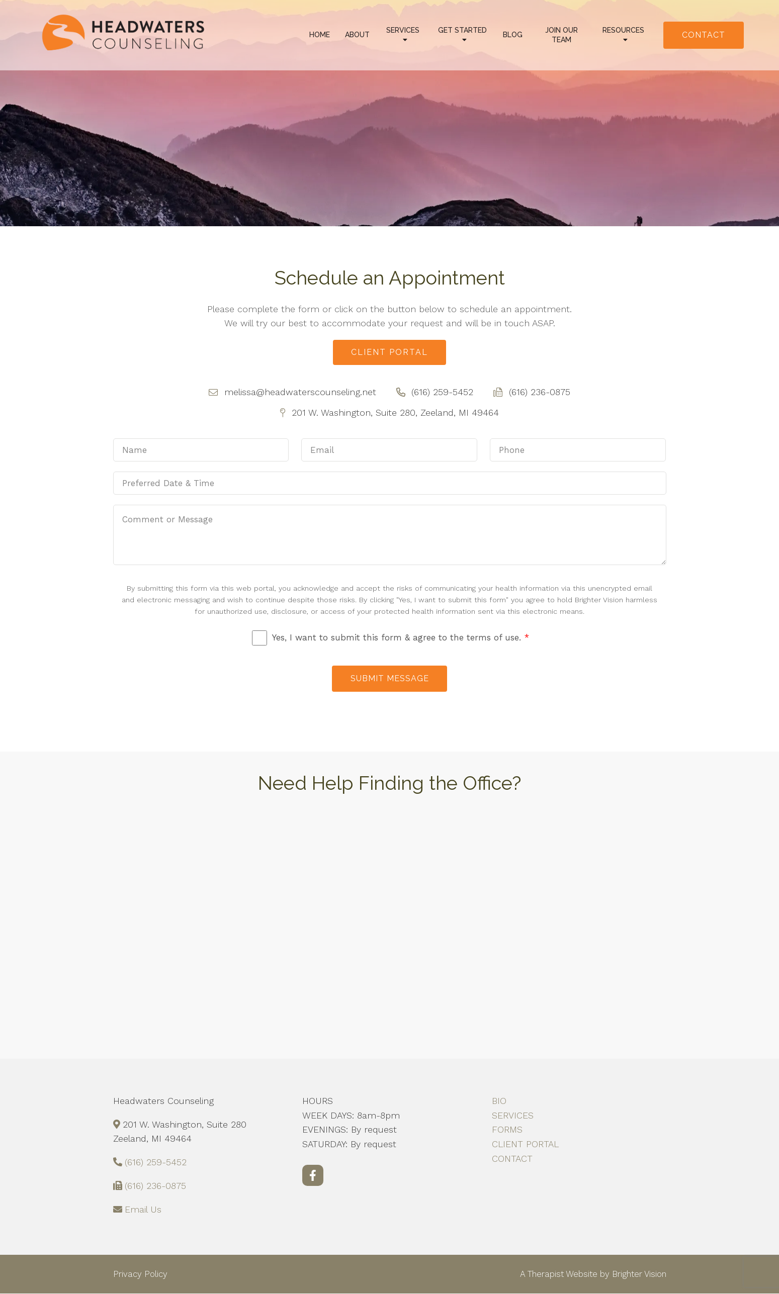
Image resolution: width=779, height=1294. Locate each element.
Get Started (462, 30)
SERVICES (513, 1116)
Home (319, 35)
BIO (499, 1101)
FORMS (507, 1130)
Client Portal (389, 352)
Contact (703, 35)
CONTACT (512, 1159)
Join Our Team (561, 35)
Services (402, 30)
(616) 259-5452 (156, 1162)
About (357, 35)
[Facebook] (312, 1175)
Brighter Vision (639, 1274)
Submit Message (390, 679)
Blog (513, 35)
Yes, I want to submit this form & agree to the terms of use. (400, 638)
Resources (623, 30)
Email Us (143, 1210)
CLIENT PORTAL (525, 1144)
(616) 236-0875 (155, 1186)
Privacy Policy (140, 1274)
